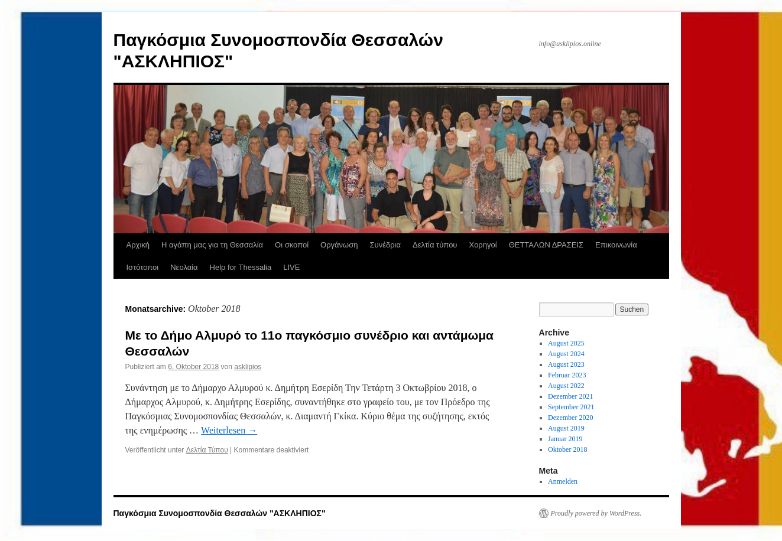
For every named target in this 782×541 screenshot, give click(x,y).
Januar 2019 (565, 439)
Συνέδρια (384, 244)
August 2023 (566, 364)
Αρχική (138, 244)
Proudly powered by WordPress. (596, 513)
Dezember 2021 (570, 396)
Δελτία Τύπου (207, 450)
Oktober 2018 (567, 449)
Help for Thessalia (241, 267)
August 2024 (566, 354)
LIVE (291, 267)
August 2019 (566, 428)
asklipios (247, 367)
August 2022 (566, 386)
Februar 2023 (567, 375)
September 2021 (571, 407)
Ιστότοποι (142, 267)
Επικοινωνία (616, 244)
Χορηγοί (483, 244)
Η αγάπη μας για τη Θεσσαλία (212, 244)
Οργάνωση (339, 244)
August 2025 (566, 343)
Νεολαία (183, 267)
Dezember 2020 (570, 417)
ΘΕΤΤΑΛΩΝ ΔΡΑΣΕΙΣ (546, 244)
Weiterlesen (229, 430)
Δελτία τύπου (435, 244)
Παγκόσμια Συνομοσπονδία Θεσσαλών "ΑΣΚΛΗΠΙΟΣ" (219, 513)
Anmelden (562, 481)
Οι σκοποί (292, 244)
